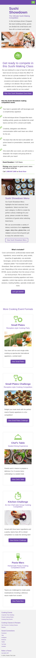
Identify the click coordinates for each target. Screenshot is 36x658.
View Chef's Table (18, 479)
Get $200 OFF (5, 653)
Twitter (3, 642)
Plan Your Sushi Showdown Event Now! (18, 93)
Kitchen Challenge (18, 502)
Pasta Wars (18, 562)
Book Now (22, 171)
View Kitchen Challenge (18, 540)
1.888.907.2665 (11, 171)
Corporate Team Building (7, 615)
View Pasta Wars (18, 601)
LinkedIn (3, 646)
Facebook (4, 633)
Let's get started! (18, 291)
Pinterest (3, 639)
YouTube (3, 644)
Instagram (4, 637)
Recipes (3, 627)
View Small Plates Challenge (18, 420)
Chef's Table (18, 443)
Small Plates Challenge (18, 384)
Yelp (2, 635)
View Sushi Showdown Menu (17, 240)
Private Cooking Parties (7, 617)
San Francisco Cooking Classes (9, 625)
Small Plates (18, 325)
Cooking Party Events (6, 619)
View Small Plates (18, 361)
